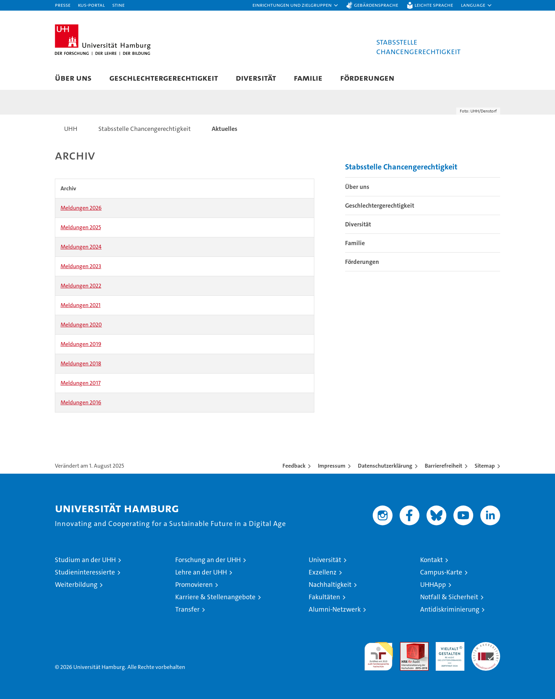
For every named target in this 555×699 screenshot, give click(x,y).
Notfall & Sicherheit (449, 597)
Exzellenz (323, 572)
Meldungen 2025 (81, 227)
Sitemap (485, 465)
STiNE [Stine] (118, 4)
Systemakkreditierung (485, 645)
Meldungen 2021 (81, 305)
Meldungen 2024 (81, 246)
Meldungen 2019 (81, 344)
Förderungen (367, 77)
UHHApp (433, 584)
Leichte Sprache (433, 4)
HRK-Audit (448, 645)
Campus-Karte (441, 572)
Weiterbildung (76, 584)
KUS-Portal (91, 4)
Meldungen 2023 (81, 266)
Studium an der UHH (85, 559)
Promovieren (194, 584)
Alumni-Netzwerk (335, 609)
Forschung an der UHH (208, 559)
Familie (308, 77)
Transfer (187, 609)
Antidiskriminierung (449, 609)
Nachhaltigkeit (330, 584)
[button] (295, 5)
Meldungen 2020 (81, 324)
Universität (325, 559)
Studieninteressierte (85, 572)
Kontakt (431, 559)
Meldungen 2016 (81, 402)
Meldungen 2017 (81, 383)
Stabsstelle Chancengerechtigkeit (401, 167)
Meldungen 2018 (81, 363)
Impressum (331, 465)
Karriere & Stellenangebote (215, 597)
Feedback (293, 465)
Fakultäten (324, 597)
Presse (62, 4)
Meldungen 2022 (81, 285)
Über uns (73, 77)
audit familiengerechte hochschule (378, 653)
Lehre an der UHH (201, 572)
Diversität (256, 77)
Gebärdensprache (376, 4)
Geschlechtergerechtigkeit (163, 77)
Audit (406, 645)
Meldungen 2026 (81, 208)
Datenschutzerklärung (385, 465)
